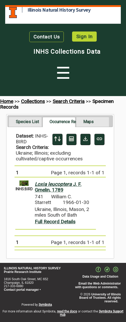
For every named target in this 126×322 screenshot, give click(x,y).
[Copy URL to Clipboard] (99, 139)
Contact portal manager (21, 290)
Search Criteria (69, 101)
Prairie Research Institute (22, 272)
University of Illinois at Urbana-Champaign (13, 12)
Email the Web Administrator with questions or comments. (98, 285)
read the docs (67, 311)
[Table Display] (71, 139)
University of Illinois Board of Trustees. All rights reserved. (100, 298)
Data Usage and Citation (100, 276)
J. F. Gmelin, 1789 (58, 187)
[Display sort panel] (57, 139)
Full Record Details (55, 222)
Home (6, 101)
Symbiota (45, 305)
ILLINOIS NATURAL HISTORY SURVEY (32, 268)
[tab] (25, 122)
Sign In (84, 37)
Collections (33, 101)
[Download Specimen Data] (85, 139)
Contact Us (46, 37)
